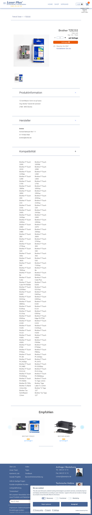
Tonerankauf (13, 491)
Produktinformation (30, 92)
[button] (82, 427)
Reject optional (46, 504)
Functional (63, 498)
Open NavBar (4, 3)
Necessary (50, 498)
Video (27, 467)
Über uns (12, 467)
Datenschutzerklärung (26, 508)
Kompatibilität (27, 151)
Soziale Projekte (15, 477)
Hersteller (25, 120)
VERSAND (64, 4)
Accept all (74, 504)
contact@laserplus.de (63, 477)
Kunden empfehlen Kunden (18, 484)
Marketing (76, 498)
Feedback (28, 473)
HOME (50, 4)
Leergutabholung (15, 488)
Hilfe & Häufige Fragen (17, 481)
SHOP (56, 4)
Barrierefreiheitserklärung (34, 477)
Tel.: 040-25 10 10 (62, 470)
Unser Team (13, 470)
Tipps (27, 470)
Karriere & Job (14, 473)
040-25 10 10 (16, 6)
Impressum (13, 508)
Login (80, 4)
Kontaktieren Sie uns (64, 48)
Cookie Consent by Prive (82, 510)
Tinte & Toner (17, 17)
